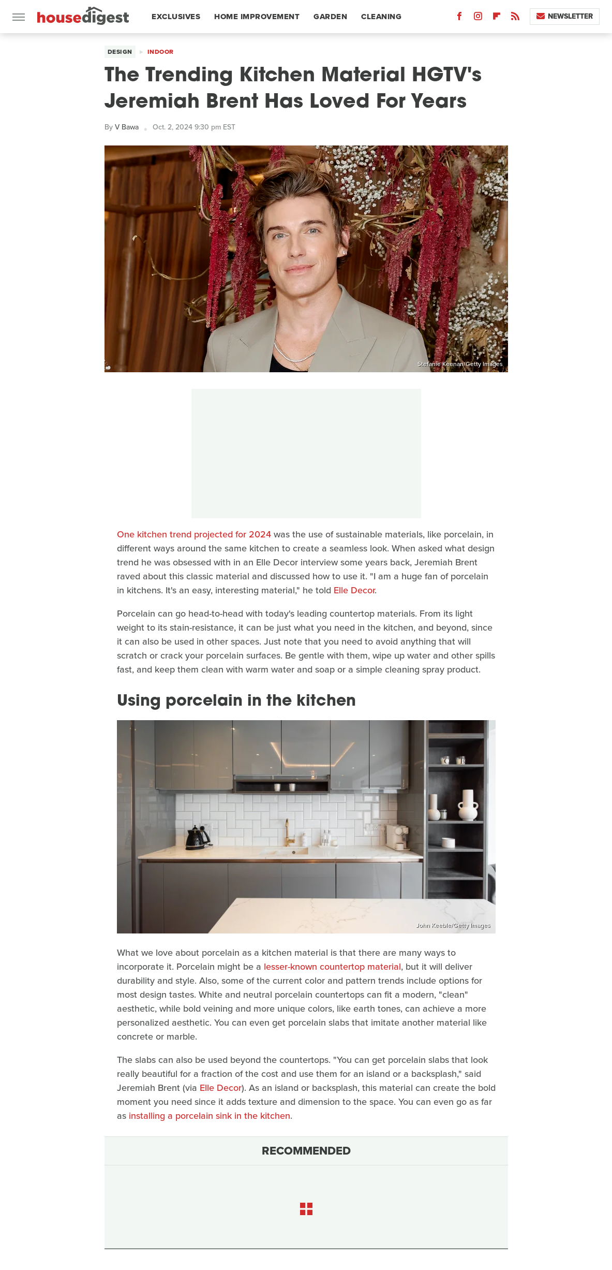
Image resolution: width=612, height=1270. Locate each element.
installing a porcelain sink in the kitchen (209, 1115)
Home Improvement (257, 16)
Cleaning (381, 16)
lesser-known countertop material (332, 966)
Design (120, 51)
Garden (330, 16)
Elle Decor (354, 590)
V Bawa (127, 127)
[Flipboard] (496, 18)
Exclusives (176, 16)
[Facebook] (459, 18)
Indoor (160, 51)
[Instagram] (478, 18)
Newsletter (564, 16)
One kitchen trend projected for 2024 (194, 534)
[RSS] (515, 18)
